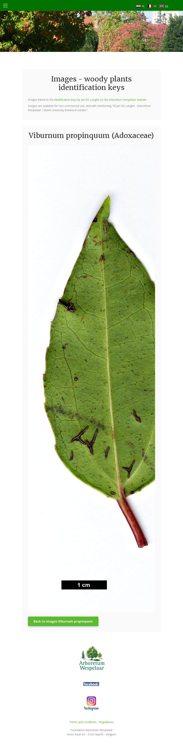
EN (166, 6)
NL (143, 6)
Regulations (106, 722)
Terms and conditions (83, 722)
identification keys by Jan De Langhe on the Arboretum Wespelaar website (100, 99)
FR (155, 6)
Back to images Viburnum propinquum (63, 621)
